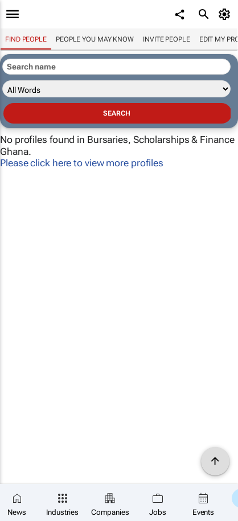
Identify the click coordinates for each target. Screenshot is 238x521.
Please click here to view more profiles (81, 163)
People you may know (95, 39)
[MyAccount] (226, 14)
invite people (166, 39)
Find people (26, 39)
